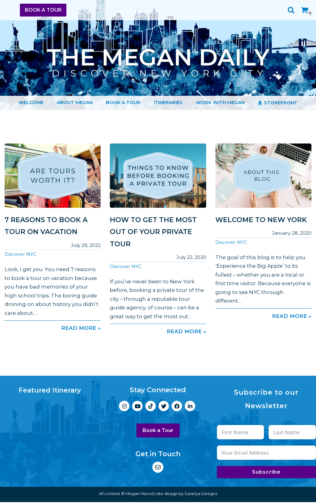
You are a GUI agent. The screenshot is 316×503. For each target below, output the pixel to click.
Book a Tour (43, 10)
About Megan (75, 103)
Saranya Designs (200, 494)
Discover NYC (20, 254)
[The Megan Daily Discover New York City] (158, 58)
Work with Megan (220, 103)
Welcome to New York (261, 220)
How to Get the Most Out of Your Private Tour (153, 232)
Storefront (280, 103)
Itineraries (168, 103)
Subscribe (266, 473)
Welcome (31, 103)
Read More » (53, 328)
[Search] (291, 9)
